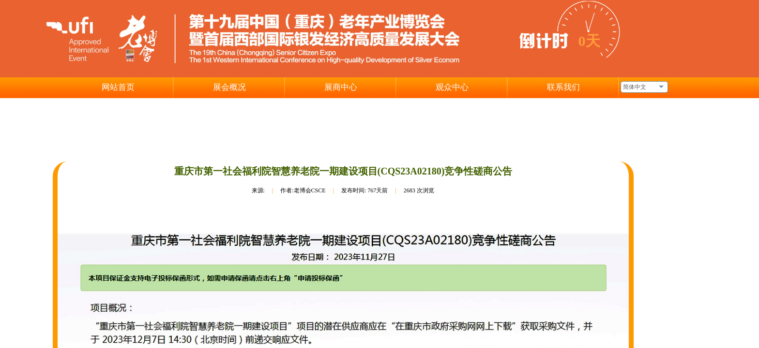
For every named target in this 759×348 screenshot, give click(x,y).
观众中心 (452, 87)
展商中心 (340, 87)
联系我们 (563, 87)
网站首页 (118, 87)
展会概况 (229, 87)
